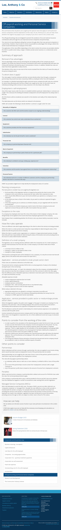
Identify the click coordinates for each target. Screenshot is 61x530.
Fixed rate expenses (10, 464)
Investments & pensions (8, 507)
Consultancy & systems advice (9, 503)
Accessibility (20, 523)
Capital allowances (10, 447)
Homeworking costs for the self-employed (16, 468)
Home (5, 12)
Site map (14, 523)
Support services (6, 501)
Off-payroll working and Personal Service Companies (19, 474)
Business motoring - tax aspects (13, 444)
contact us (12, 410)
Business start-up (6, 505)
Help (31, 523)
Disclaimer (26, 523)
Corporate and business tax (14, 17)
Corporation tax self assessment (14, 461)
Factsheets (29, 12)
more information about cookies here (52, 523)
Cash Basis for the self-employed (14, 451)
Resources (39, 12)
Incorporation (8, 471)
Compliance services (7, 498)
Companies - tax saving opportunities (15, 454)
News (47, 12)
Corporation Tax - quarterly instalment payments (18, 458)
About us (11, 12)
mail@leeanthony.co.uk (44, 5)
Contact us (54, 12)
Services (19, 12)
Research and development (12, 478)
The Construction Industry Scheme (14, 481)
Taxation (4, 510)
